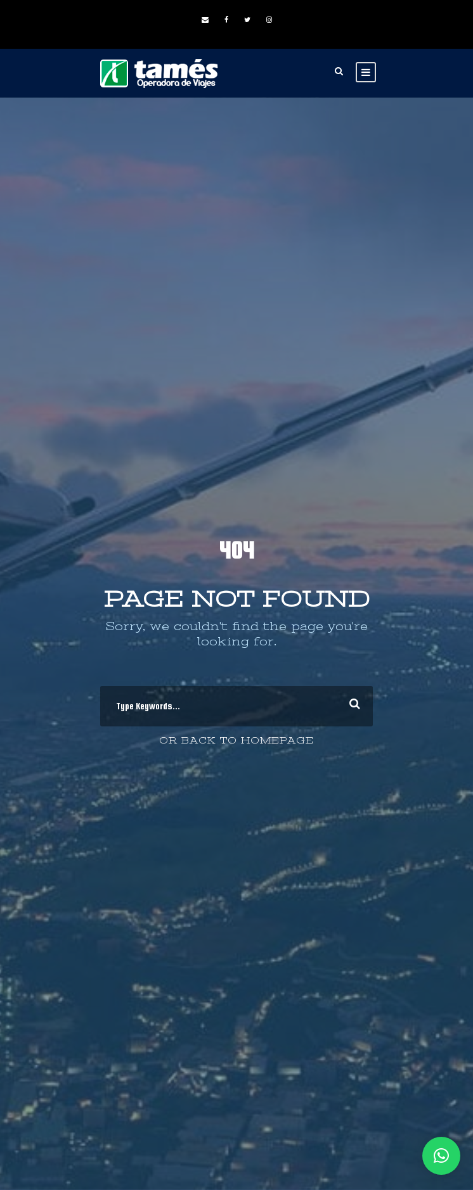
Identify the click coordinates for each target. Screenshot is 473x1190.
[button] (441, 1156)
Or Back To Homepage (236, 740)
